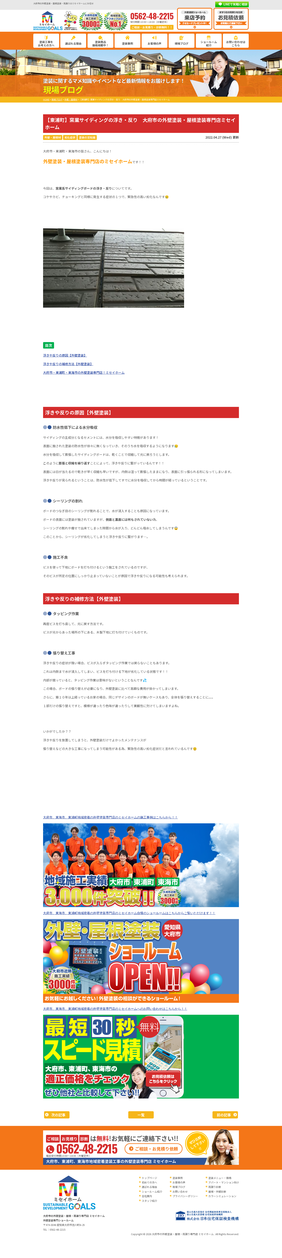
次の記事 (58, 1114)
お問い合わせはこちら (235, 43)
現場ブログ (181, 43)
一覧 (141, 1114)
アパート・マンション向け (223, 1182)
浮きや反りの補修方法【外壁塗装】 (68, 363)
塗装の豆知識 (87, 137)
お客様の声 (154, 43)
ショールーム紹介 (209, 43)
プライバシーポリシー (185, 1196)
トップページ (149, 1178)
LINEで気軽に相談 (235, 4)
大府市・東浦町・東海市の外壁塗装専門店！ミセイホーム (84, 372)
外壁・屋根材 (52, 137)
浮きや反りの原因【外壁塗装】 (65, 355)
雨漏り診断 (214, 1187)
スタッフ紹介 (149, 1201)
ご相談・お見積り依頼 (156, 1148)
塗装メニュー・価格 (219, 1178)
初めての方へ (149, 1182)
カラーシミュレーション (222, 1196)
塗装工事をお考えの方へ (46, 43)
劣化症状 (69, 137)
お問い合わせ (180, 1191)
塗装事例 (127, 43)
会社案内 (147, 1196)
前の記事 (224, 1114)
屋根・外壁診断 (217, 1191)
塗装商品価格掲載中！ (100, 43)
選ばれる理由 (73, 43)
